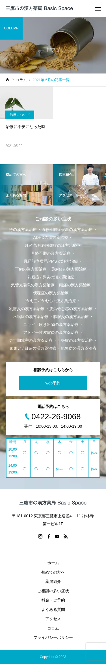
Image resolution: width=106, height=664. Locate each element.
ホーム (53, 563)
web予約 (53, 383)
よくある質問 (53, 609)
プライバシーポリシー (53, 637)
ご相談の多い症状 (53, 591)
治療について (20, 115)
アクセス (53, 619)
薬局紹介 (53, 581)
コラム (53, 628)
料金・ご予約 (53, 600)
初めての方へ (53, 572)
